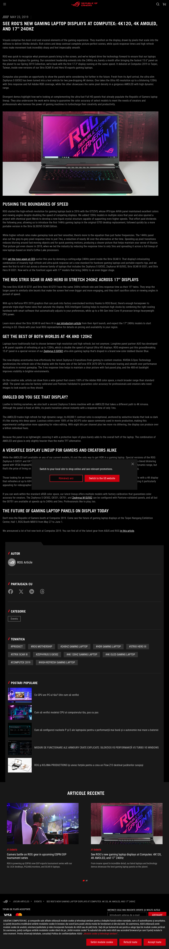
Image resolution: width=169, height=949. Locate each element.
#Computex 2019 (20, 662)
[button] (5, 4)
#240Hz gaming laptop (74, 646)
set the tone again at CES (21, 259)
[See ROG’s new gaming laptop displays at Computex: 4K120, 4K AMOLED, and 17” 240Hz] (91, 901)
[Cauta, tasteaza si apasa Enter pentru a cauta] (158, 4)
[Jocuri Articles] (21, 901)
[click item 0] (84, 880)
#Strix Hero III (137, 646)
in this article (127, 530)
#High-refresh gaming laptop (57, 662)
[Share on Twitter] (21, 591)
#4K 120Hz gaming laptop (82, 654)
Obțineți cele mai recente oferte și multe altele (133, 910)
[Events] (38, 901)
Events (14, 618)
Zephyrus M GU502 (82, 497)
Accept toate (154, 942)
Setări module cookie (102, 942)
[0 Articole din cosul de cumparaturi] (164, 4)
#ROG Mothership (41, 646)
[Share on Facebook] (10, 591)
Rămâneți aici (66, 478)
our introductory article (69, 323)
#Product (17, 646)
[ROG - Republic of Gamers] (84, 4)
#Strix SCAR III (19, 654)
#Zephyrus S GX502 (47, 654)
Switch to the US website (102, 478)
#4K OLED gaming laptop (120, 654)
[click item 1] (87, 880)
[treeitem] (43, 837)
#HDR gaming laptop (108, 646)
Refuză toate (130, 942)
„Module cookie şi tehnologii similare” (100, 933)
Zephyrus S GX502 (53, 351)
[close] (133, 464)
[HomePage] (5, 901)
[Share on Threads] (42, 591)
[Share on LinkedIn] (31, 591)
